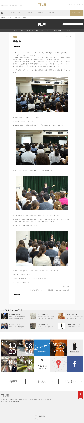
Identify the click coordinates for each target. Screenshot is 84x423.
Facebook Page (15, 401)
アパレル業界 (57, 30)
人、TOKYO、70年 (14, 12)
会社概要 (29, 12)
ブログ (35, 399)
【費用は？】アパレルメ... (45, 324)
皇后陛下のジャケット (15, 314)
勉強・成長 (35, 30)
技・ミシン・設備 (18, 30)
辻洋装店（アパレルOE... (16, 324)
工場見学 (51, 12)
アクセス (81, 4)
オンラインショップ (5, 401)
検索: (61, 24)
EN (69, 4)
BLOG (62, 12)
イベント (42, 30)
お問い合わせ (76, 12)
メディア (49, 30)
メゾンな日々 (66, 30)
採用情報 (40, 12)
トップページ (4, 399)
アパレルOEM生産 (72, 314)
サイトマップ (74, 4)
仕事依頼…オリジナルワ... (74, 324)
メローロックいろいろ (44, 314)
